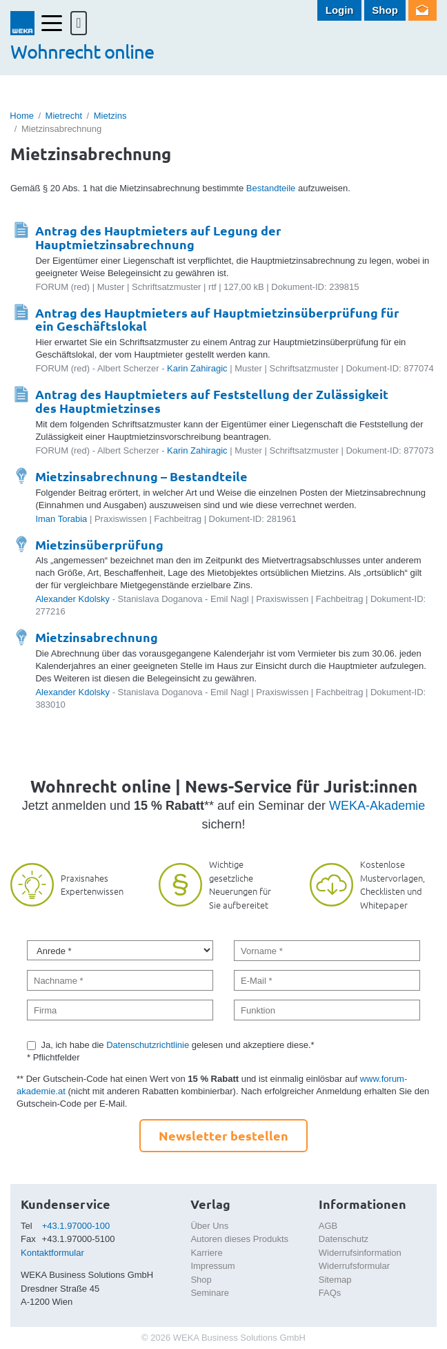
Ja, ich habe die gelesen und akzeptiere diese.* (178, 1045)
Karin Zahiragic (197, 368)
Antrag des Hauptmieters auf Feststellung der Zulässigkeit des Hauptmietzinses (211, 401)
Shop (385, 10)
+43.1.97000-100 (76, 1226)
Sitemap (335, 1279)
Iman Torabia (61, 519)
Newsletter (422, 10)
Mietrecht (64, 115)
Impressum (212, 1266)
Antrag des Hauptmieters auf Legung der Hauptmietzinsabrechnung (158, 237)
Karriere (206, 1253)
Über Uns (209, 1226)
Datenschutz (343, 1239)
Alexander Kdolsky (72, 599)
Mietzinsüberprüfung (99, 544)
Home (22, 115)
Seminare (209, 1293)
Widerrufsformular (354, 1266)
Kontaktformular (52, 1253)
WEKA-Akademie (377, 806)
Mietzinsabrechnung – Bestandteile (141, 476)
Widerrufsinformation (360, 1253)
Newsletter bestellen (223, 1135)
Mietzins (110, 115)
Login (340, 10)
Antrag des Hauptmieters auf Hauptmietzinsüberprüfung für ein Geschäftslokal (217, 319)
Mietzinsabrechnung (96, 637)
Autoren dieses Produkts (239, 1239)
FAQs (330, 1293)
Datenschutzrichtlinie (147, 1045)
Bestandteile (271, 188)
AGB (328, 1226)
